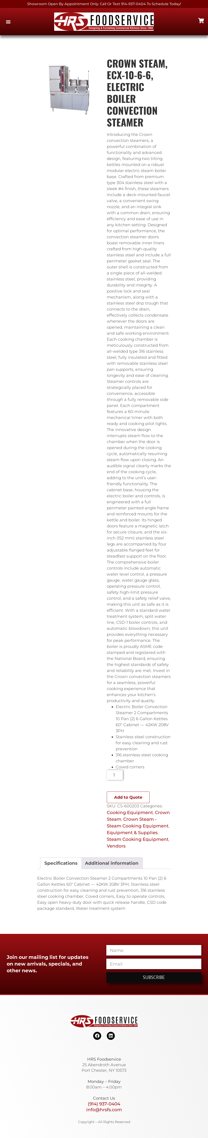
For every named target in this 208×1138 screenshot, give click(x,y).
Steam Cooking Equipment (138, 839)
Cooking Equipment (130, 812)
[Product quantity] (115, 775)
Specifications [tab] (61, 863)
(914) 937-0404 (104, 1104)
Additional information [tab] (111, 863)
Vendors (116, 846)
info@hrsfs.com (104, 1109)
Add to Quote (128, 797)
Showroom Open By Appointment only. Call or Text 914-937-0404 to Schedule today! (104, 4)
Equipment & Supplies (132, 832)
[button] (8, 21)
